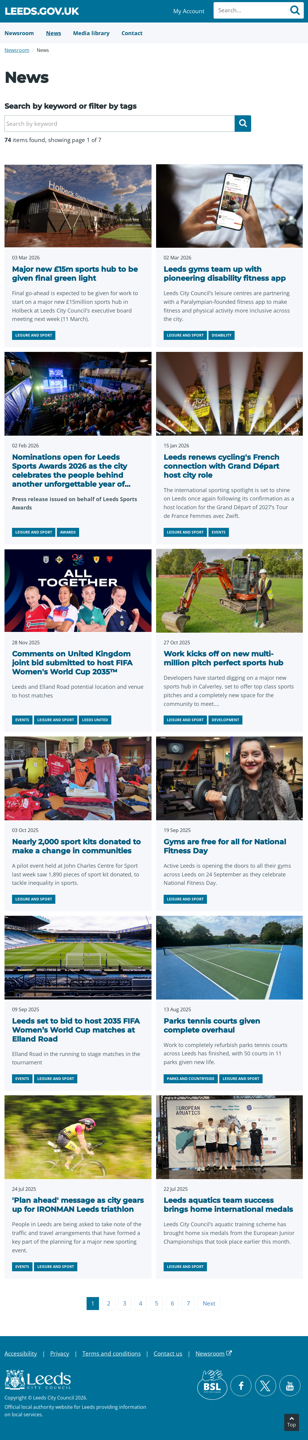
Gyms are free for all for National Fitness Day (225, 846)
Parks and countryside (190, 1078)
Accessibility (21, 1353)
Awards (68, 532)
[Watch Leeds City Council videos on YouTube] (289, 1385)
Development (225, 719)
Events (219, 532)
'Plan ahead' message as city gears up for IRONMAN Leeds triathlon (78, 1205)
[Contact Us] (132, 33)
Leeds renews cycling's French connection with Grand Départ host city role (221, 466)
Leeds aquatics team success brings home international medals (228, 1205)
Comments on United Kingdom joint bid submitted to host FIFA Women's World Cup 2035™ (72, 662)
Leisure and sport (33, 335)
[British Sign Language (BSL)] (212, 1385)
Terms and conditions (111, 1353)
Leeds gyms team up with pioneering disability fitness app (225, 274)
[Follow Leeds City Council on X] (265, 1386)
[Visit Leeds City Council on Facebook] (240, 1385)
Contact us (168, 1353)
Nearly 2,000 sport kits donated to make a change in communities (76, 846)
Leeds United (95, 719)
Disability (221, 335)
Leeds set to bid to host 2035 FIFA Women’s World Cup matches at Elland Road (76, 1030)
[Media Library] (91, 33)
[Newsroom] (19, 33)
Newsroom (17, 50)
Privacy (59, 1353)
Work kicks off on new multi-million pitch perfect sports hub (223, 658)
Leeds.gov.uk (42, 12)
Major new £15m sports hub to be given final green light (75, 274)
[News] (53, 33)
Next (209, 1303)
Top (291, 1424)
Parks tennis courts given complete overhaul (212, 1025)
